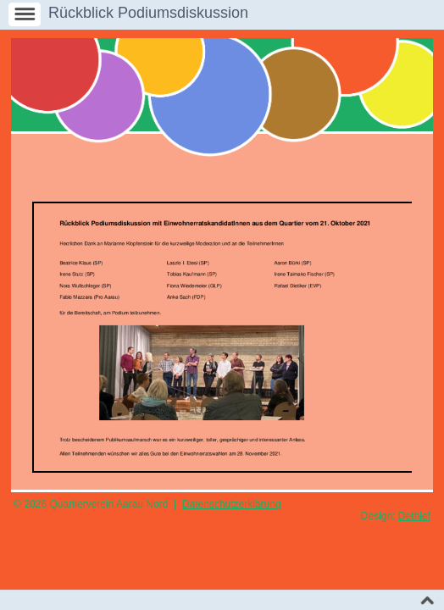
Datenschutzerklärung (231, 504)
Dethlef (414, 516)
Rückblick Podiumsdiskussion (148, 12)
